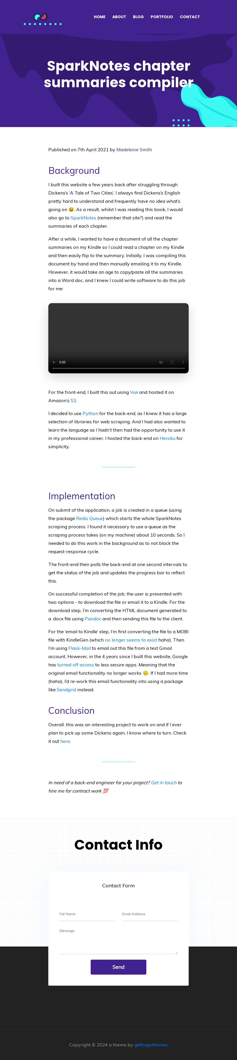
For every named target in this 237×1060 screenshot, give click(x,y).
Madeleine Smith (134, 149)
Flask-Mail (79, 648)
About (119, 17)
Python (90, 413)
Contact (190, 17)
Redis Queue (89, 518)
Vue (134, 392)
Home (99, 17)
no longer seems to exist (131, 640)
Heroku (167, 438)
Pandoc (93, 618)
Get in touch (163, 782)
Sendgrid (66, 689)
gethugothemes (151, 1045)
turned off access (75, 665)
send (118, 967)
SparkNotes (83, 218)
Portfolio (162, 17)
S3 (73, 400)
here (65, 741)
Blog (138, 17)
